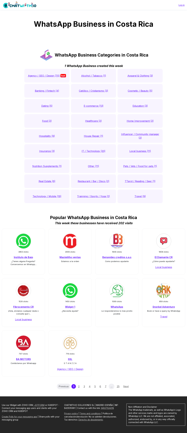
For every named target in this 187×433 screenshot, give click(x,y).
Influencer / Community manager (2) (140, 136)
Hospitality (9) (47, 135)
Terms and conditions (90, 413)
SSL (70, 359)
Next (126, 386)
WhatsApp (117, 306)
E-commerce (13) (93, 105)
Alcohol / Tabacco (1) (93, 75)
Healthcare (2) (93, 120)
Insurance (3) (47, 151)
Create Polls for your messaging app (19, 417)
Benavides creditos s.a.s (116, 257)
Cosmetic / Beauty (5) (140, 90)
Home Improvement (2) (140, 120)
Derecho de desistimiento (90, 420)
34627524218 (107, 408)
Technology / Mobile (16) (47, 196)
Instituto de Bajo (23, 257)
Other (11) (93, 166)
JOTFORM (39, 405)
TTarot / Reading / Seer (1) (140, 181)
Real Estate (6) (47, 181)
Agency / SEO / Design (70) (47, 75)
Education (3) (140, 105)
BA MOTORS (23, 359)
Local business (163, 267)
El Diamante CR (164, 257)
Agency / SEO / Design (70, 369)
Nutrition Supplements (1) (47, 166)
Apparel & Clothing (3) (140, 75)
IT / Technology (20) (93, 151)
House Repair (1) (93, 135)
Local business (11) (140, 151)
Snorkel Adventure (164, 306)
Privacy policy (71, 413)
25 (118, 386)
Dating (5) (46, 105)
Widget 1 (70, 306)
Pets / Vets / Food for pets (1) (140, 166)
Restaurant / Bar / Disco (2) (93, 181)
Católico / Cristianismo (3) (93, 90)
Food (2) (47, 120)
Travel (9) (140, 196)
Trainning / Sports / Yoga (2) (93, 196)
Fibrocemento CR (23, 306)
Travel (163, 316)
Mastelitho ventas (70, 257)
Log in (182, 5)
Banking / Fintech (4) (47, 90)
